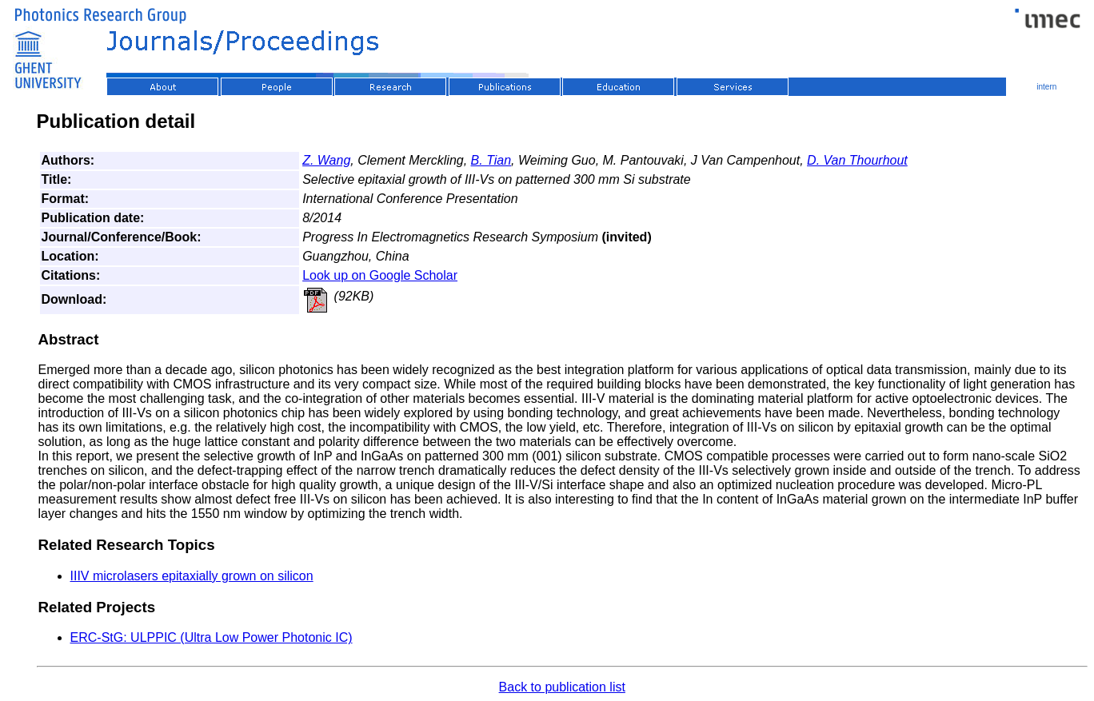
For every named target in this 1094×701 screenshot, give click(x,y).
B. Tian (491, 160)
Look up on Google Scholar (379, 275)
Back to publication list (562, 687)
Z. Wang (326, 160)
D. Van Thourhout (857, 160)
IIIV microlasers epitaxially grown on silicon (191, 576)
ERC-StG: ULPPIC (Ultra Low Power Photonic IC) (211, 637)
